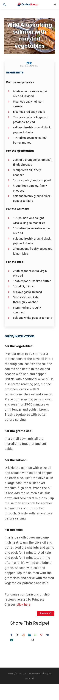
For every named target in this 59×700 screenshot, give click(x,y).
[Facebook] (11, 634)
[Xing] (11, 640)
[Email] (32, 640)
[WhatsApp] (35, 634)
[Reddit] (23, 634)
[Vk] (47, 634)
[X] (17, 634)
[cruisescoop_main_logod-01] (30, 4)
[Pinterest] (41, 634)
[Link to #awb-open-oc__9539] (8, 4)
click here (24, 604)
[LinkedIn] (29, 634)
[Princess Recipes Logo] (29, 63)
